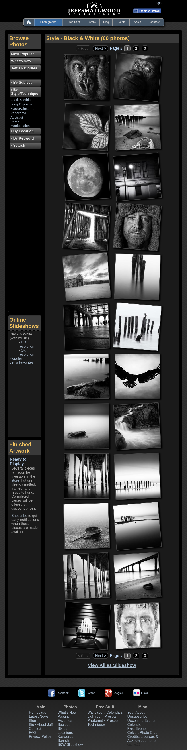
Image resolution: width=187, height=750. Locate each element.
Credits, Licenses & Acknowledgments (142, 738)
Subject (63, 724)
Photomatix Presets (103, 720)
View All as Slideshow (112, 665)
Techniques (97, 724)
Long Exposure (21, 104)
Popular (16, 358)
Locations (65, 732)
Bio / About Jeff (41, 724)
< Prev (83, 48)
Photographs (48, 22)
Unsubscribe (137, 716)
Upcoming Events (141, 720)
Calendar (134, 724)
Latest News (39, 716)
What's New (67, 712)
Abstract (16, 117)
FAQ (32, 732)
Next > (100, 48)
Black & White (21, 100)
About (137, 22)
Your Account (137, 712)
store (15, 480)
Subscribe (19, 516)
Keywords (65, 736)
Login (158, 3)
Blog (106, 22)
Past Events (136, 728)
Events (121, 22)
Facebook (58, 693)
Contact (155, 22)
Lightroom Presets (102, 716)
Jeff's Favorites (22, 362)
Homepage (37, 712)
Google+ (114, 693)
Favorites (65, 720)
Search (63, 740)
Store (92, 22)
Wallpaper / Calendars (105, 712)
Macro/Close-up (22, 108)
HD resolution (26, 344)
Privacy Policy (40, 736)
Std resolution (26, 352)
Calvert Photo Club (142, 732)
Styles (62, 728)
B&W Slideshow (70, 744)
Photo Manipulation (20, 124)
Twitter (86, 693)
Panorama (18, 113)
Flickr (140, 693)
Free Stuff (74, 22)
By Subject (21, 82)
